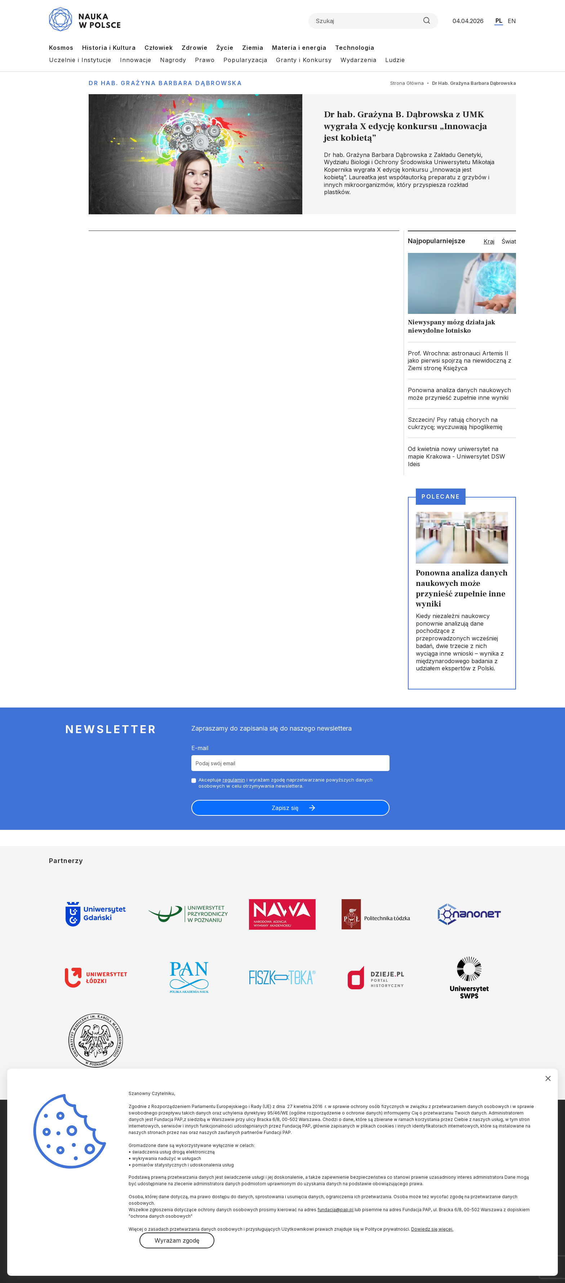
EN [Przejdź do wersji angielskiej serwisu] (512, 21)
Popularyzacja (245, 60)
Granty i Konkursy (304, 60)
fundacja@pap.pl (335, 1209)
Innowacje (135, 60)
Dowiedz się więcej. (432, 1229)
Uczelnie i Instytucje (80, 60)
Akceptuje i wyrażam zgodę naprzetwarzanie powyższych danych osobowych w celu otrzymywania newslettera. (286, 783)
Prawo (205, 60)
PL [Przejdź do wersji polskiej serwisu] (498, 20)
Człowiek (158, 47)
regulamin (234, 780)
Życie (224, 47)
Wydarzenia (359, 60)
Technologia (354, 47)
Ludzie (395, 60)
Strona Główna (407, 83)
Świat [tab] (509, 241)
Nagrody (173, 60)
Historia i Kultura (109, 47)
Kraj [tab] (489, 241)
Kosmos (61, 47)
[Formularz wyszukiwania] (373, 21)
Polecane (441, 496)
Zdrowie (195, 47)
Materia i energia (299, 47)
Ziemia (252, 47)
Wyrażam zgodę (177, 1240)
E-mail (199, 748)
